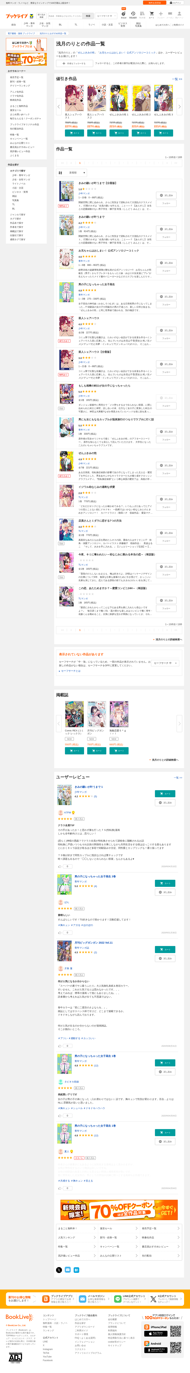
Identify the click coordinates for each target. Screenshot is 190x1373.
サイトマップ (114, 1345)
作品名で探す (16, 223)
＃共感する (64, 1180)
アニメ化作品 (16, 92)
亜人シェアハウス (88, 318)
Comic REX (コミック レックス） (74, 732)
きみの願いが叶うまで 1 (89, 786)
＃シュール (77, 1108)
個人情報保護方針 (117, 1334)
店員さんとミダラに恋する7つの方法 (100, 520)
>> (175, 163)
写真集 (15, 200)
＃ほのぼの (87, 925)
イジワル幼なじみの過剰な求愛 (96, 486)
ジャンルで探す (18, 214)
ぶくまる (14, 155)
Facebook (48, 1360)
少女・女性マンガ (44, 24)
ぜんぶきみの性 (86, 52)
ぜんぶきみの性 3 (163, 114)
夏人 (66, 1151)
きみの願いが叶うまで (91, 216)
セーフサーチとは (71, 670)
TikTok (46, 1353)
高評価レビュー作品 (20, 151)
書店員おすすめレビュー (22, 147)
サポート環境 (81, 1334)
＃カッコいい (88, 1038)
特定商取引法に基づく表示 (121, 1338)
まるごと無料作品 (19, 106)
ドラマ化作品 (16, 96)
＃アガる (75, 925)
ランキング (48, 1330)
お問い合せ (80, 1345)
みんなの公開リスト (20, 143)
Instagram (48, 1349)
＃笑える (88, 1180)
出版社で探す (16, 235)
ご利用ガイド (178, 25)
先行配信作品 (16, 128)
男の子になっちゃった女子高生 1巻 (95, 1056)
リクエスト (80, 1349)
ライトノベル (19, 183)
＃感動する (74, 1038)
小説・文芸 (107, 24)
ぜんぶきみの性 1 (118, 114)
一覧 (177, 79)
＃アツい (63, 1038)
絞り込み (41, 16)
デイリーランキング (20, 85)
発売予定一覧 (16, 77)
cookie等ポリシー (117, 1342)
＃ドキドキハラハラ (94, 1108)
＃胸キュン (64, 925)
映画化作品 (15, 100)
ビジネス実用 (122, 24)
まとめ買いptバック (20, 114)
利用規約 (112, 1330)
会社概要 (112, 1319)
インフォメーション (85, 1342)
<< (62, 163)
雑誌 (14, 196)
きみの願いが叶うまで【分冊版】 (97, 183)
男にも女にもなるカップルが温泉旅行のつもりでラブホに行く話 (116, 419)
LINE (45, 1341)
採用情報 (112, 1327)
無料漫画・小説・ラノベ (55, 1323)
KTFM (67, 812)
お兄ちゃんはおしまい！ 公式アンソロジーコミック (127, 52)
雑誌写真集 (138, 24)
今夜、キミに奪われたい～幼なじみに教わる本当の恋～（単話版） (117, 554)
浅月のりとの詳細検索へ (169, 639)
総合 (14, 24)
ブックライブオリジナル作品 (24, 124)
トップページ (49, 1319)
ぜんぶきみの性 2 (141, 114)
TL (76, 24)
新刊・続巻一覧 (18, 81)
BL (60, 24)
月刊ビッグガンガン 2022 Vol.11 (94, 942)
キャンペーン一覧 (19, 138)
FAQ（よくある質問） (86, 1338)
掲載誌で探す (16, 231)
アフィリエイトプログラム (88, 1353)
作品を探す (80, 1323)
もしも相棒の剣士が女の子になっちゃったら (104, 385)
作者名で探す (16, 227)
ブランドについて (117, 1323)
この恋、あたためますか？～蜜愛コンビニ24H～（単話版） (113, 588)
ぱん (66, 902)
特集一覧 (14, 134)
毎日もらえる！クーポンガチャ (25, 118)
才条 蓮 (68, 968)
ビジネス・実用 (20, 192)
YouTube (47, 1356)
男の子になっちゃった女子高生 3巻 (95, 876)
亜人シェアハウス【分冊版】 (95, 351)
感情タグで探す (18, 239)
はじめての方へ (162, 25)
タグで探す (15, 218)
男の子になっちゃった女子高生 (96, 284)
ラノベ (91, 24)
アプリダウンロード (85, 1327)
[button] (74, 133)
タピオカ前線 (71, 1081)
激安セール (15, 110)
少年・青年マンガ (29, 24)
